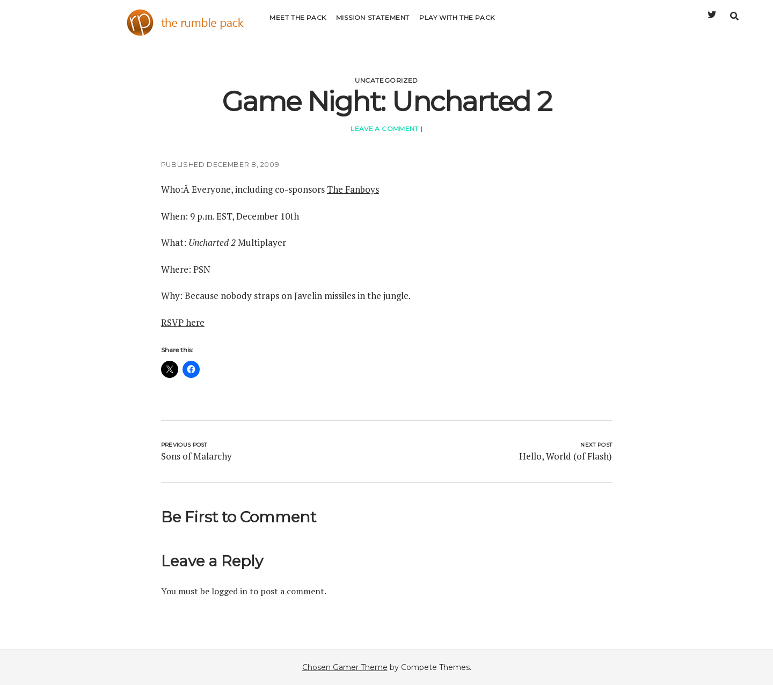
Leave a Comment (384, 129)
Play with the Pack (457, 24)
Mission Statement (373, 24)
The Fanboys (353, 189)
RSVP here (183, 322)
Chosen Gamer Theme (345, 667)
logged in (229, 591)
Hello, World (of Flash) (565, 456)
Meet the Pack (297, 24)
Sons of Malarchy (196, 456)
